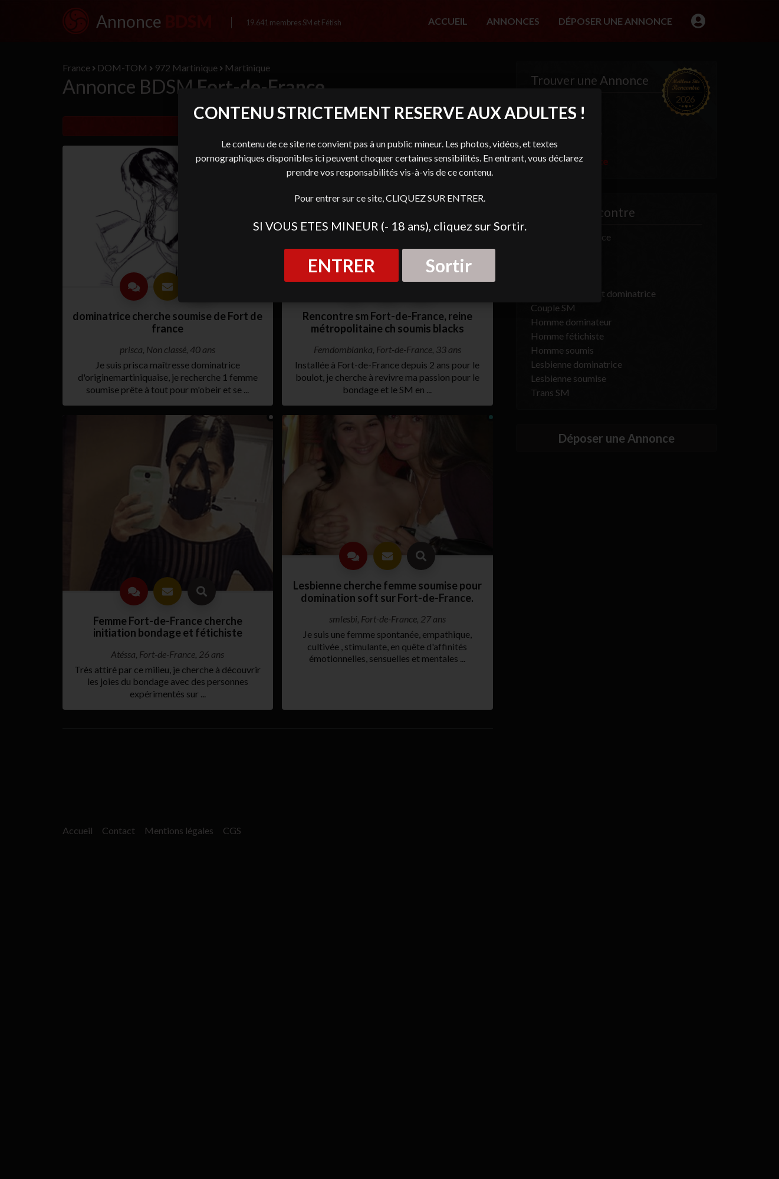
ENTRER (341, 265)
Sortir (449, 265)
